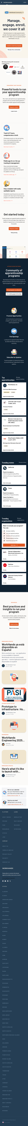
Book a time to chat (14, 795)
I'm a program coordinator (14, 290)
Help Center (18, 821)
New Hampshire (7, 1011)
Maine (4, 971)
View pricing (14, 232)
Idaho (4, 943)
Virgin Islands (7, 1090)
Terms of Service (7, 850)
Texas (10, 488)
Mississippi (5, 991)
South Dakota (6, 1066)
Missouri (5, 995)
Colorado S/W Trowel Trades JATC (14, 402)
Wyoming (5, 1110)
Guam (4, 935)
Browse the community (14, 49)
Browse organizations (20, 519)
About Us (5, 846)
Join (3, 837)
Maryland (5, 975)
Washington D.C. (7, 1098)
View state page (14, 483)
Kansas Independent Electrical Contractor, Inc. (16, 552)
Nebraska (5, 1003)
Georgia (4, 931)
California (11, 467)
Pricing (4, 821)
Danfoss (10, 564)
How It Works (6, 817)
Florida (4, 927)
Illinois (4, 947)
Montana (5, 999)
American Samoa (7, 899)
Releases (17, 825)
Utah (3, 1078)
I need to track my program (14, 45)
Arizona (5, 903)
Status (4, 833)
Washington (6, 1094)
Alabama (5, 891)
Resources (5, 829)
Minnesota (5, 987)
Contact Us (6, 862)
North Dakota (6, 1031)
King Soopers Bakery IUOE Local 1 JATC (15, 439)
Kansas (4, 959)
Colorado (5, 915)
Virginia (5, 1086)
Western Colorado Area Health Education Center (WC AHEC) (15, 420)
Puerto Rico (6, 1055)
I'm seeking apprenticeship (14, 294)
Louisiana (5, 967)
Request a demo (14, 107)
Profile (14, 559)
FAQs (3, 825)
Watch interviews (14, 628)
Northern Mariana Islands (11, 1035)
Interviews (17, 829)
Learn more (14, 111)
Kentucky (5, 963)
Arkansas (5, 907)
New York (5, 1023)
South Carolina (7, 1062)
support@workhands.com (15, 804)
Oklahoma (5, 1043)
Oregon (4, 1047)
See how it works (9, 146)
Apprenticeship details (14, 396)
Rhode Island (6, 1058)
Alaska (4, 895)
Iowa (3, 955)
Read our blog (14, 624)
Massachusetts (7, 979)
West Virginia (6, 1102)
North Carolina (7, 1027)
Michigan (5, 983)
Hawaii (4, 939)
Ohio (3, 1039)
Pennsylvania (6, 1051)
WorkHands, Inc (12, 384)
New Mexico (6, 1019)
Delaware (5, 923)
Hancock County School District (15, 576)
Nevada (4, 1007)
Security (5, 858)
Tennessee (5, 1070)
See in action (8, 200)
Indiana (4, 951)
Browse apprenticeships (20, 378)
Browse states (22, 462)
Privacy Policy (7, 854)
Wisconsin (5, 1106)
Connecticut (6, 919)
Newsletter (18, 817)
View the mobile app (10, 174)
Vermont (5, 1082)
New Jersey (6, 1015)
